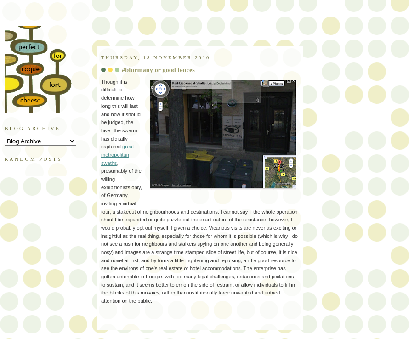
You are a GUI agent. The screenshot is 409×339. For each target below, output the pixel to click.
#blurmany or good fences (158, 69)
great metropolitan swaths (117, 154)
